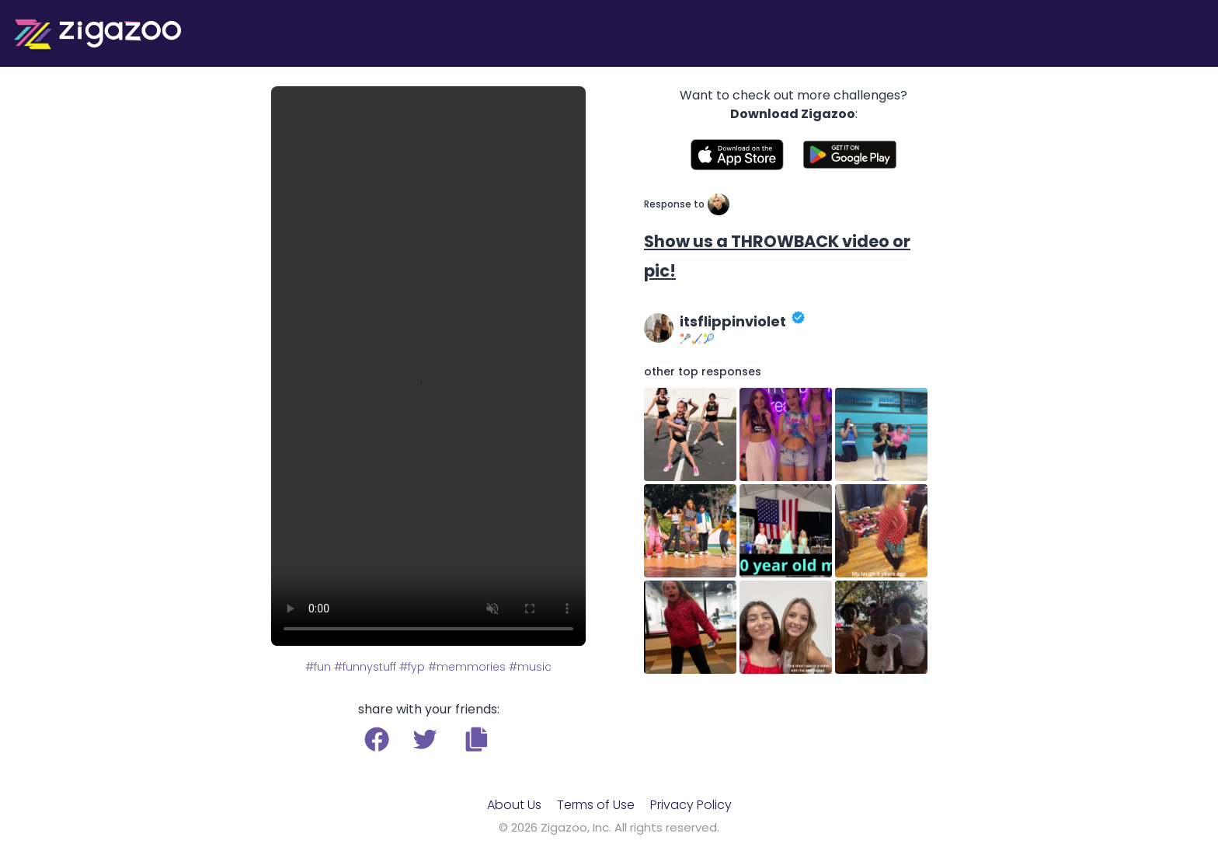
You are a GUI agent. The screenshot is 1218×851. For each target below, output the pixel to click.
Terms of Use (596, 805)
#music (530, 667)
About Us (514, 805)
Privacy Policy (691, 805)
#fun (318, 667)
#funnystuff (365, 667)
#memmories (467, 667)
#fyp (412, 667)
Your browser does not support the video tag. (428, 366)
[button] (476, 739)
